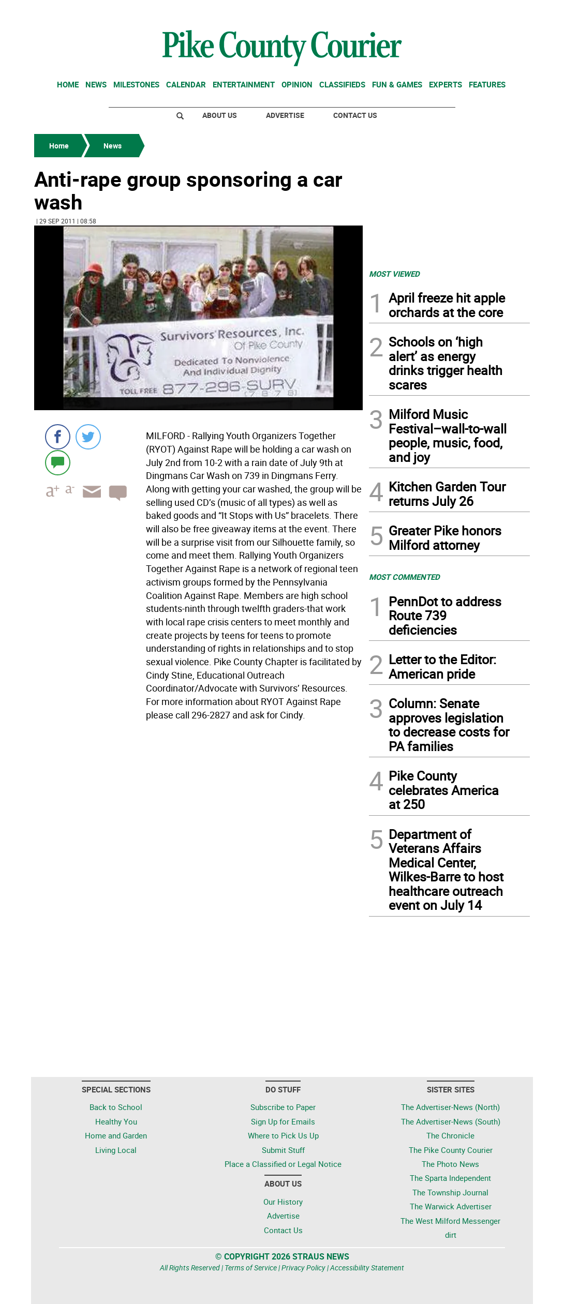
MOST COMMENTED (404, 577)
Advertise (285, 115)
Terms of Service (251, 1267)
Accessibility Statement (367, 1267)
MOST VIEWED (394, 273)
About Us (219, 115)
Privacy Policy (303, 1267)
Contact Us (355, 115)
